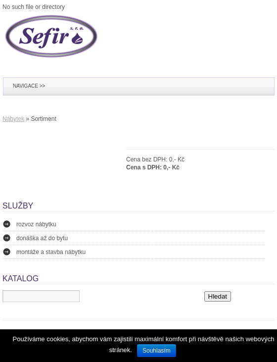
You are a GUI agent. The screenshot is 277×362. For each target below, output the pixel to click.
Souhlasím (156, 350)
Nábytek (13, 118)
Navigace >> (29, 86)
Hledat (218, 296)
